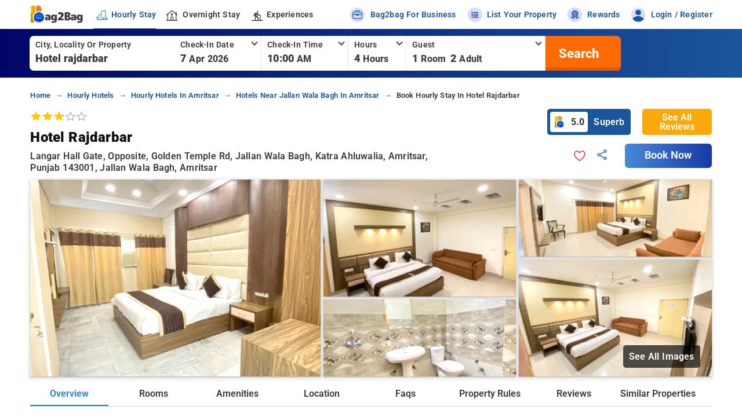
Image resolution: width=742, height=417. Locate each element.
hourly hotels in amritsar (175, 95)
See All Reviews (677, 122)
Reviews (573, 393)
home (40, 95)
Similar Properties (658, 393)
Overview (69, 393)
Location (322, 393)
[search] (577, 53)
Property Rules (490, 393)
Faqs (405, 393)
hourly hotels (90, 95)
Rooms (153, 393)
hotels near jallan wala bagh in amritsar (308, 95)
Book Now (668, 155)
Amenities (237, 393)
